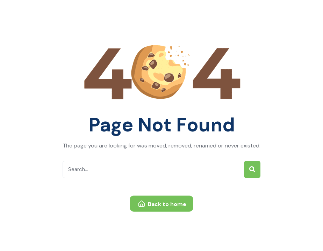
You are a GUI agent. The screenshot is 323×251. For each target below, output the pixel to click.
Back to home (162, 204)
